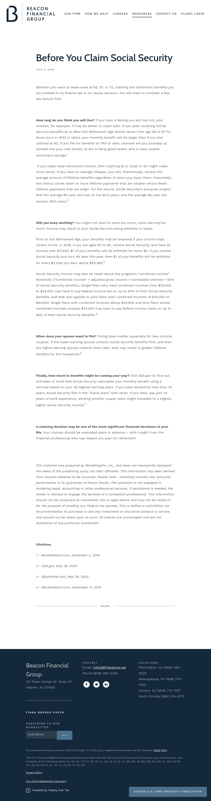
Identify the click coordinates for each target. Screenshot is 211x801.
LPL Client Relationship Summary (46, 781)
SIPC (164, 750)
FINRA (157, 750)
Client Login (192, 13)
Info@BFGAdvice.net (109, 667)
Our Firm (72, 13)
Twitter (105, 622)
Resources (142, 13)
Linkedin (136, 622)
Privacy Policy (34, 772)
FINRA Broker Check (45, 712)
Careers (120, 13)
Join (65, 735)
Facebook (74, 622)
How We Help (97, 13)
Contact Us (166, 13)
